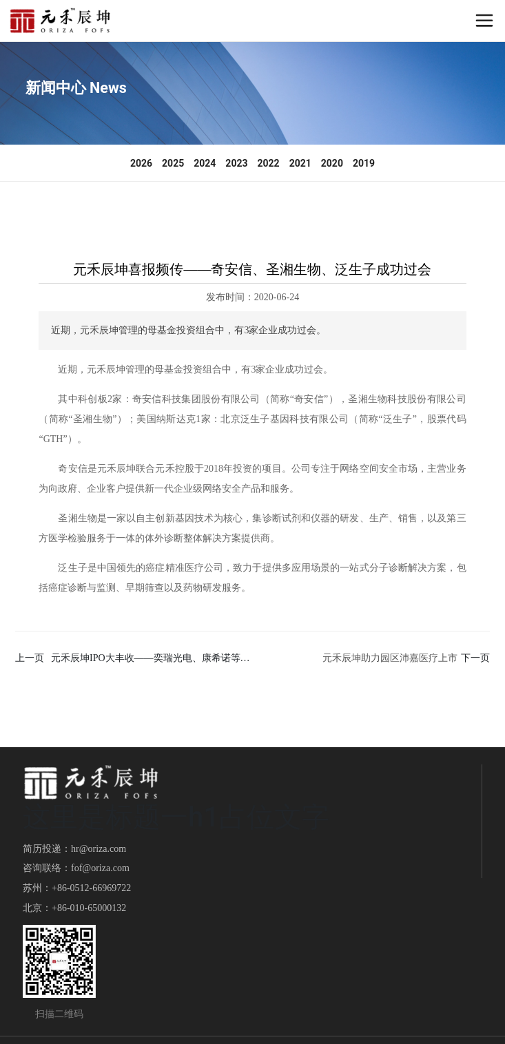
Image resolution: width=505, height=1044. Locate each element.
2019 (364, 163)
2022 (269, 163)
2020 (332, 163)
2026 (141, 163)
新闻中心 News (76, 87)
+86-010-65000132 (89, 908)
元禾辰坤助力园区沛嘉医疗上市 (389, 658)
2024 (205, 163)
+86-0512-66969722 (91, 888)
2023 (236, 163)
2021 (300, 163)
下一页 (475, 658)
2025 (173, 163)
